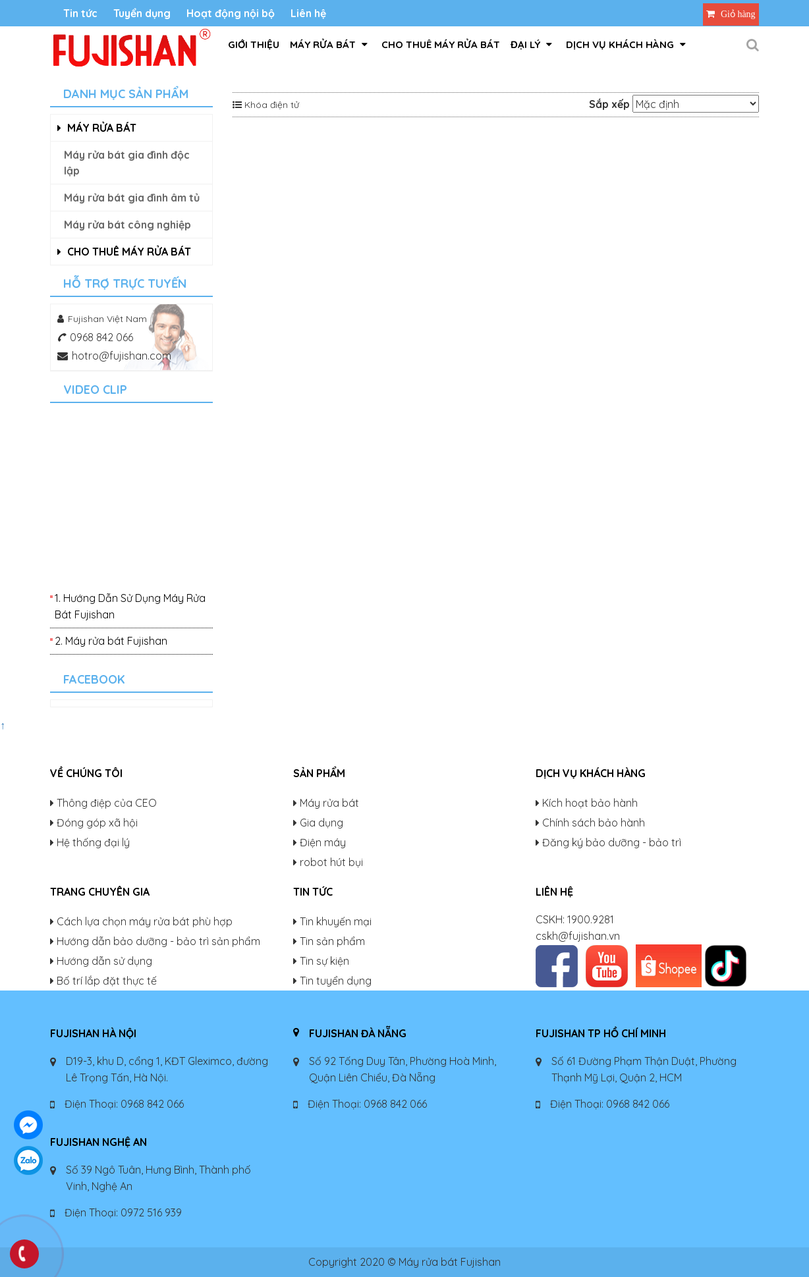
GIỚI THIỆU (253, 44)
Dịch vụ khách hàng (626, 44)
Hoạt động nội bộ (230, 13)
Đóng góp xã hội (97, 822)
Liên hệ (308, 13)
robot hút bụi (331, 862)
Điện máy (323, 842)
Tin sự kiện (324, 960)
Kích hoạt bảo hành (590, 802)
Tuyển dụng (142, 13)
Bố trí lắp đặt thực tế (107, 980)
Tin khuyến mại (336, 921)
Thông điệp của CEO (107, 802)
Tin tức (80, 13)
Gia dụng (321, 822)
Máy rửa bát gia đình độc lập (127, 162)
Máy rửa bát (329, 44)
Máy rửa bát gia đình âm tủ (132, 197)
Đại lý (531, 44)
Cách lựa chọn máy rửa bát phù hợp (145, 921)
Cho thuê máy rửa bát (440, 44)
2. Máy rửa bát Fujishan (111, 640)
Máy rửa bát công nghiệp (127, 224)
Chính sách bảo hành (593, 822)
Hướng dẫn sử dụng (104, 960)
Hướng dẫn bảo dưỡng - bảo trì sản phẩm (158, 941)
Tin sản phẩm (332, 941)
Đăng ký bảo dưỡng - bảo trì (611, 842)
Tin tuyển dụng (336, 980)
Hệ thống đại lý (93, 842)
